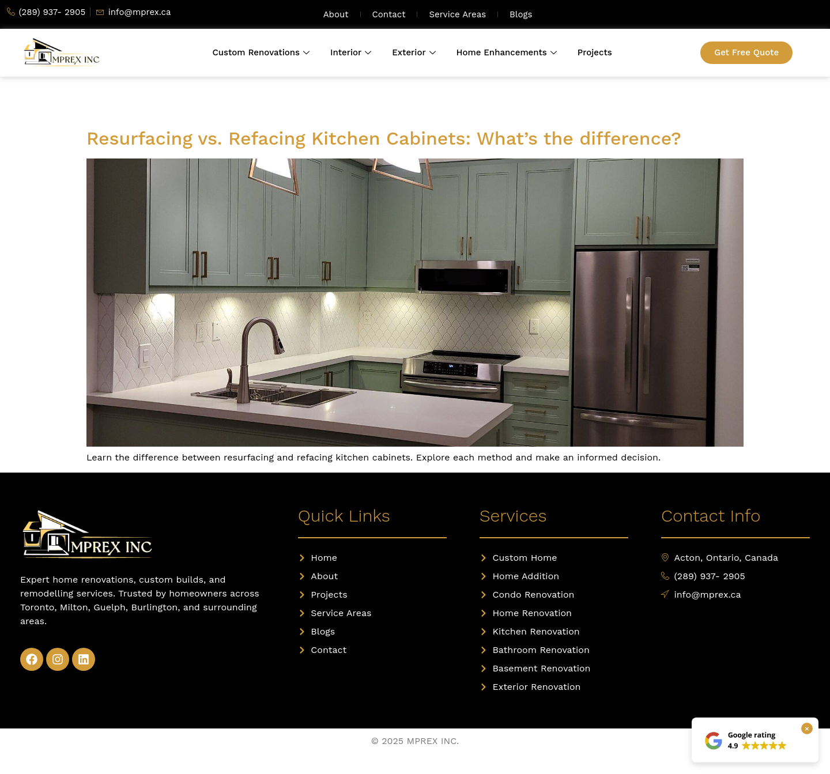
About (336, 14)
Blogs (521, 14)
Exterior (413, 52)
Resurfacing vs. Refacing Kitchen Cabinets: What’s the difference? (383, 138)
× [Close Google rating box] (807, 728)
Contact (389, 14)
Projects (595, 52)
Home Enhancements (506, 52)
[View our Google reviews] (746, 740)
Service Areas (457, 14)
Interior (350, 52)
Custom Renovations (261, 52)
